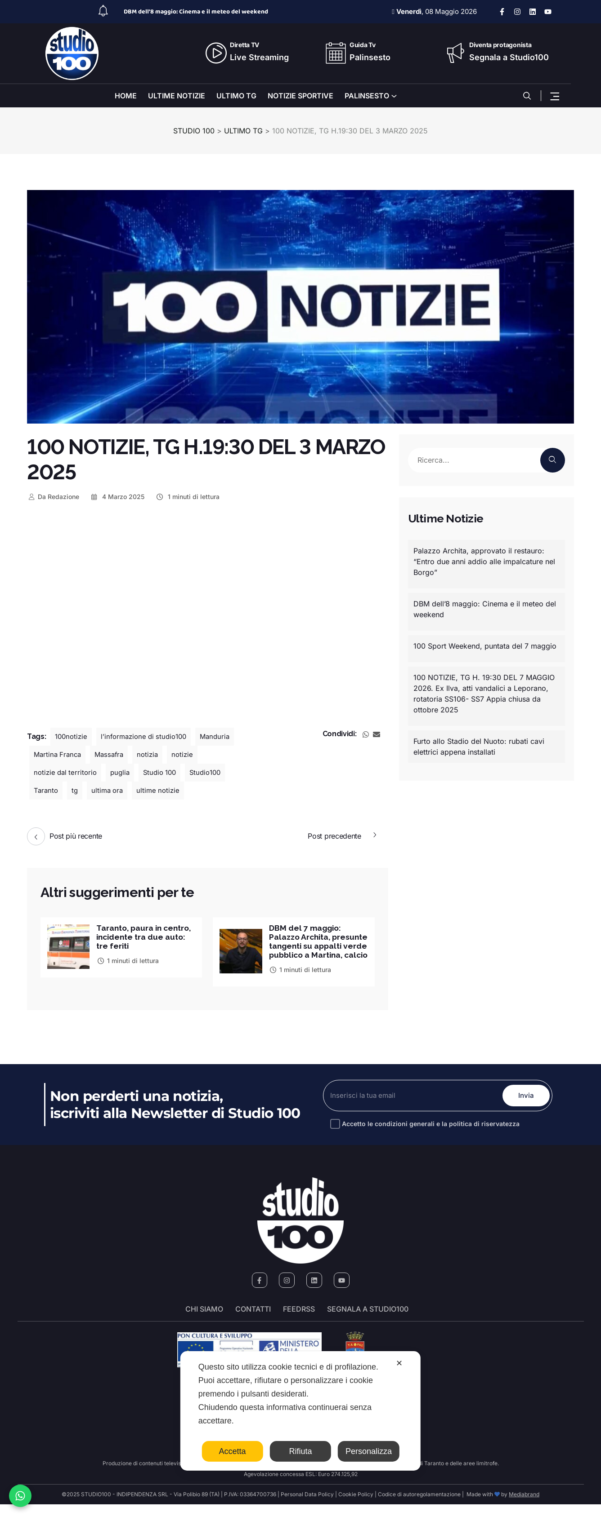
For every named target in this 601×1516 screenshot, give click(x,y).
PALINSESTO (367, 95)
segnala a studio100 (367, 1321)
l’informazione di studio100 (148, 736)
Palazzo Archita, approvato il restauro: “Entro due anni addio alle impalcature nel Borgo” (484, 561)
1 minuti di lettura (187, 496)
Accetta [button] (232, 1451)
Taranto (46, 790)
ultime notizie (162, 790)
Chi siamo (204, 1321)
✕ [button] (399, 1363)
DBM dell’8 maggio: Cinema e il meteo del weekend (196, 12)
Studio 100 (166, 772)
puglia (124, 772)
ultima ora (110, 790)
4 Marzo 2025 (117, 496)
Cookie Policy (355, 1506)
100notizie (72, 736)
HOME (126, 95)
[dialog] (300, 1411)
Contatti (253, 1321)
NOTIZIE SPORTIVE (300, 95)
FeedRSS (299, 1321)
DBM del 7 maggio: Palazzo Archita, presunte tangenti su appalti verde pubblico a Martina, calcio (315, 947)
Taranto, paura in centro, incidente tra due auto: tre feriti (138, 938)
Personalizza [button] (368, 1451)
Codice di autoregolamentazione (419, 1506)
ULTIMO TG (236, 95)
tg (76, 790)
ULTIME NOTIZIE (176, 95)
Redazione (53, 496)
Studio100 (214, 772)
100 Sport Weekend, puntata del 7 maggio (484, 645)
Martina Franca (59, 754)
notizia (153, 754)
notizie (189, 754)
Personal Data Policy (307, 1506)
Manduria (223, 736)
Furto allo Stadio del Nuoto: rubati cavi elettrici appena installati (478, 746)
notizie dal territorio (67, 772)
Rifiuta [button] (300, 1451)
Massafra (113, 754)
